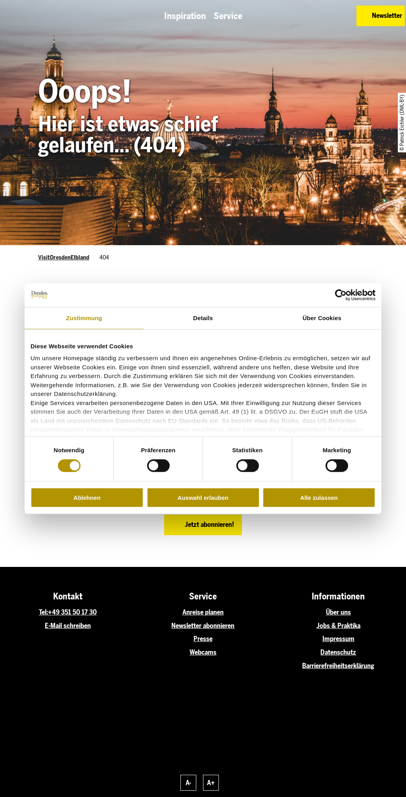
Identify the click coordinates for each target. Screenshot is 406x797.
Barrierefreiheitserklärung (338, 666)
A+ (211, 783)
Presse (203, 639)
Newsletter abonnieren (202, 626)
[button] (311, 16)
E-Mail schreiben (68, 626)
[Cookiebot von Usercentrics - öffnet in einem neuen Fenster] (340, 295)
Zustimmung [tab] (84, 317)
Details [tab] (203, 317)
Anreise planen (203, 612)
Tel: (43, 612)
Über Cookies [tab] (322, 317)
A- (188, 783)
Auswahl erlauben (203, 497)
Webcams (203, 652)
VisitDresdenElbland (63, 257)
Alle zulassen (319, 497)
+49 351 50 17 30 (72, 612)
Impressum (338, 639)
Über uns (338, 612)
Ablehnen (86, 497)
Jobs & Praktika (338, 626)
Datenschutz (338, 652)
